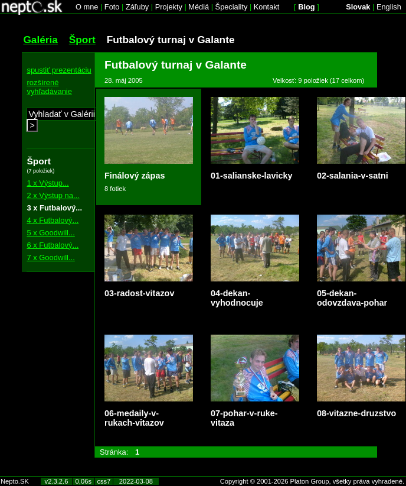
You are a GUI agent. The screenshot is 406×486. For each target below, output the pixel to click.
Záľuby (137, 6)
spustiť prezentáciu (59, 70)
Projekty (168, 6)
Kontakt (266, 6)
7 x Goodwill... (50, 257)
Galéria (40, 40)
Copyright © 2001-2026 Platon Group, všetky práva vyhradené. (312, 481)
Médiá (198, 6)
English (388, 6)
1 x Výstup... (47, 183)
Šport (82, 40)
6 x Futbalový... (52, 245)
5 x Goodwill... (50, 232)
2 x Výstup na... (53, 195)
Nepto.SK (15, 481)
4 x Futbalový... (52, 220)
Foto (112, 6)
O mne (87, 6)
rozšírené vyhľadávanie (49, 87)
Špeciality (231, 6)
